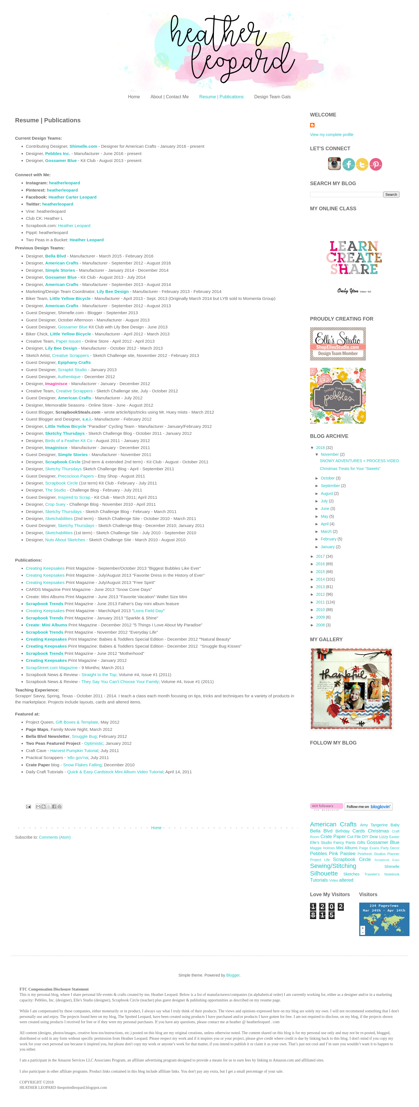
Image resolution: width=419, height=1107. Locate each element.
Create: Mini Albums (46, 624)
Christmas (378, 831)
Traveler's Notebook (382, 874)
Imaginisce (56, 447)
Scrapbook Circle (61, 483)
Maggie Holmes (322, 848)
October (328, 478)
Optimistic (93, 743)
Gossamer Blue (72, 327)
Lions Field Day (148, 610)
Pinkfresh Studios (372, 854)
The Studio (55, 490)
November (330, 454)
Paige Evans (369, 848)
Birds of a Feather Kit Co (68, 440)
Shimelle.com (83, 146)
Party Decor (389, 848)
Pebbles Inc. (57, 153)
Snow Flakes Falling (82, 764)
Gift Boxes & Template (77, 722)
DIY (365, 836)
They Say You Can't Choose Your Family (120, 681)
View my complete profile (331, 134)
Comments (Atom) (55, 837)
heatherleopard (64, 182)
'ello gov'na (77, 757)
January (328, 547)
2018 (321, 447)
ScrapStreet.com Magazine (52, 667)
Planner (393, 854)
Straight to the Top (99, 674)
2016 (321, 564)
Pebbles (318, 853)
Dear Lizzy (379, 836)
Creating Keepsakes (45, 568)
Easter (394, 837)
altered (346, 880)
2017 (321, 556)
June (325, 508)
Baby (395, 825)
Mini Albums (347, 848)
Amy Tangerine (374, 825)
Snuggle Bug (84, 736)
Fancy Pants (345, 842)
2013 (321, 586)
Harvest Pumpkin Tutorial (74, 750)
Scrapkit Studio (72, 369)
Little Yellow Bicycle (70, 298)
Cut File (354, 836)
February (329, 539)
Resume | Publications (221, 96)
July (325, 501)
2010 (321, 609)
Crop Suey (56, 504)
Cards (359, 831)
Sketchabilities (59, 518)
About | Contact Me (170, 96)
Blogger (232, 975)
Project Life (320, 860)
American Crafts (74, 397)
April (325, 524)
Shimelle (391, 866)
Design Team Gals (272, 96)
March (327, 531)
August (327, 493)
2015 (321, 571)
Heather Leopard (74, 225)
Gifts (361, 842)
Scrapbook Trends (44, 603)
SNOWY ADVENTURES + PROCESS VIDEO (359, 461)
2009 (321, 617)
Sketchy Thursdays (63, 468)
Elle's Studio (321, 842)
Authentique (70, 376)
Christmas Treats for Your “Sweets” (350, 468)
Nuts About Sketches (65, 539)
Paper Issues (68, 341)
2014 (321, 579)
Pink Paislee (342, 853)
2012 (321, 594)
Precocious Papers (76, 476)
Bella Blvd (55, 256)
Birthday (342, 831)
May (325, 516)
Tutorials (319, 880)
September (331, 485)
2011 (321, 602)
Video (333, 880)
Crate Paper (333, 836)
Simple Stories (60, 270)
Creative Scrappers (70, 355)
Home (134, 96)
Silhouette (324, 873)
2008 (321, 625)
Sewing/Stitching (333, 865)
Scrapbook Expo (386, 860)
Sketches (351, 874)
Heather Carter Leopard (73, 197)
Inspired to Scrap (74, 497)
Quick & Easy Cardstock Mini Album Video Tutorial (115, 771)
